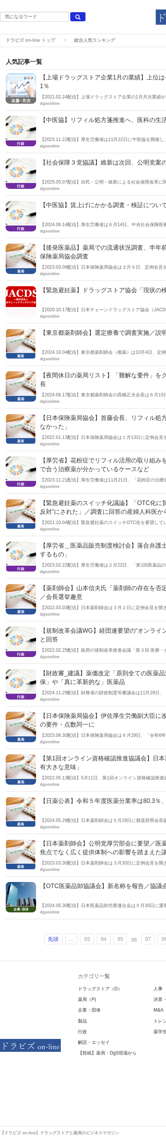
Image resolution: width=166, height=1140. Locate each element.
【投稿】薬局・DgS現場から (107, 1053)
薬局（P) (87, 999)
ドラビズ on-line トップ (30, 40)
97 (148, 939)
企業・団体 (89, 1010)
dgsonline (50, 103)
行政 (82, 1031)
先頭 (53, 939)
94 (104, 939)
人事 (158, 988)
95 (120, 939)
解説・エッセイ (94, 1042)
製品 (82, 1021)
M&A (158, 1010)
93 (87, 939)
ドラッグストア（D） (100, 988)
